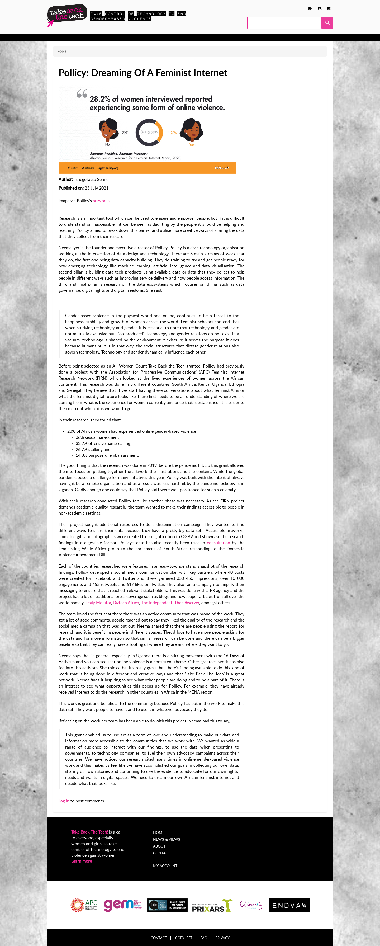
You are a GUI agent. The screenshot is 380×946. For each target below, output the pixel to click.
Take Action (95, 37)
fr (320, 8)
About (189, 37)
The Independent (156, 602)
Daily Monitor (98, 602)
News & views (163, 37)
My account (165, 865)
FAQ (204, 938)
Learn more (81, 861)
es (329, 8)
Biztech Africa (126, 602)
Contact (161, 852)
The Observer (186, 602)
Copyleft (183, 938)
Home (61, 51)
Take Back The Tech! (89, 832)
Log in (64, 801)
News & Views (166, 839)
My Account (212, 37)
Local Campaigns (128, 37)
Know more (67, 37)
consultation (218, 542)
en (310, 8)
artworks (101, 201)
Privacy (222, 938)
